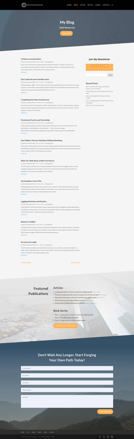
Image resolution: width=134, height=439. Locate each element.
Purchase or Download (66, 325)
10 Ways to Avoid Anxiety (31, 59)
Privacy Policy (45, 437)
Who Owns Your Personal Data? (95, 105)
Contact (106, 5)
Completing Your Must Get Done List (35, 100)
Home (69, 5)
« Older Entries (26, 263)
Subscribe (66, 33)
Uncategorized (49, 62)
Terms (52, 437)
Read (76, 5)
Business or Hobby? (28, 222)
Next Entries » (76, 263)
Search (110, 75)
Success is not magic (29, 242)
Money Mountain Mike (28, 62)
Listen (82, 5)
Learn (97, 5)
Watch (90, 5)
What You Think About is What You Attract (37, 161)
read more (24, 72)
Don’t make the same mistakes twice (35, 79)
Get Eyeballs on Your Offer (31, 181)
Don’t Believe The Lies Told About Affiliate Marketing (41, 140)
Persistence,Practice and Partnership (35, 120)
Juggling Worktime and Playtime (33, 201)
